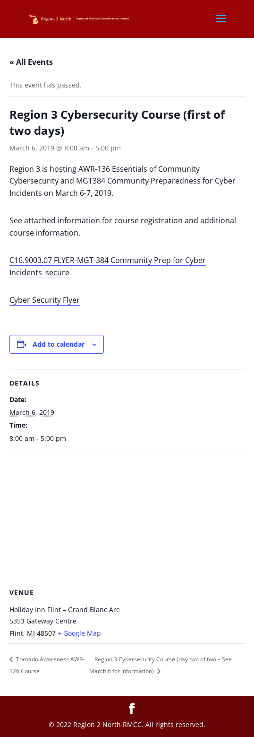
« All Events (31, 62)
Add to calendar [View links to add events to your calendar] (59, 344)
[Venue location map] (127, 519)
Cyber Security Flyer (44, 300)
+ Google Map (79, 633)
